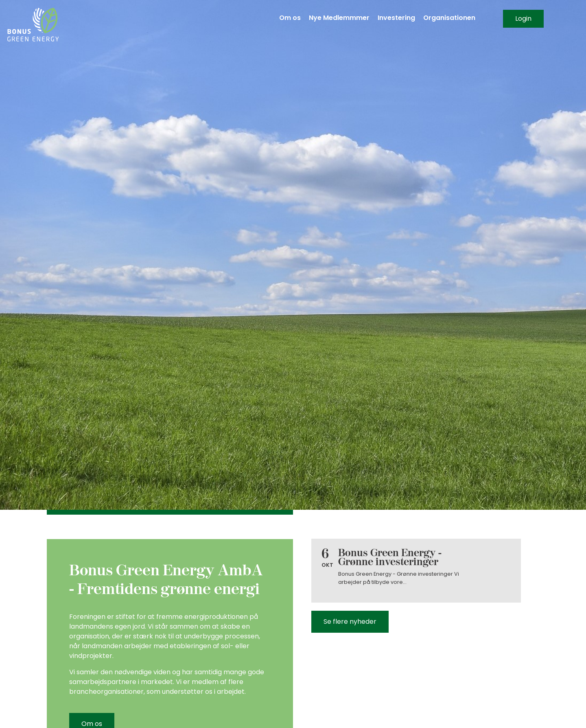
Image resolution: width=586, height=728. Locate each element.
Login (523, 18)
